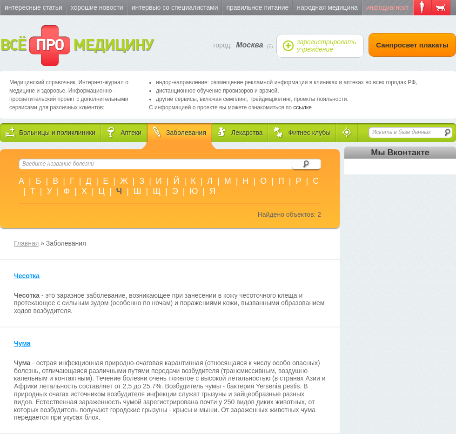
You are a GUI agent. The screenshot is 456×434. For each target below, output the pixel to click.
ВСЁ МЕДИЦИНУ (76, 45)
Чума (22, 343)
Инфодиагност (387, 7)
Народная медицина (327, 7)
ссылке (302, 107)
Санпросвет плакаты (412, 45)
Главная (26, 243)
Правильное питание (257, 7)
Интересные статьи (33, 7)
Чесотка (27, 276)
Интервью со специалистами (175, 7)
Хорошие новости (97, 7)
